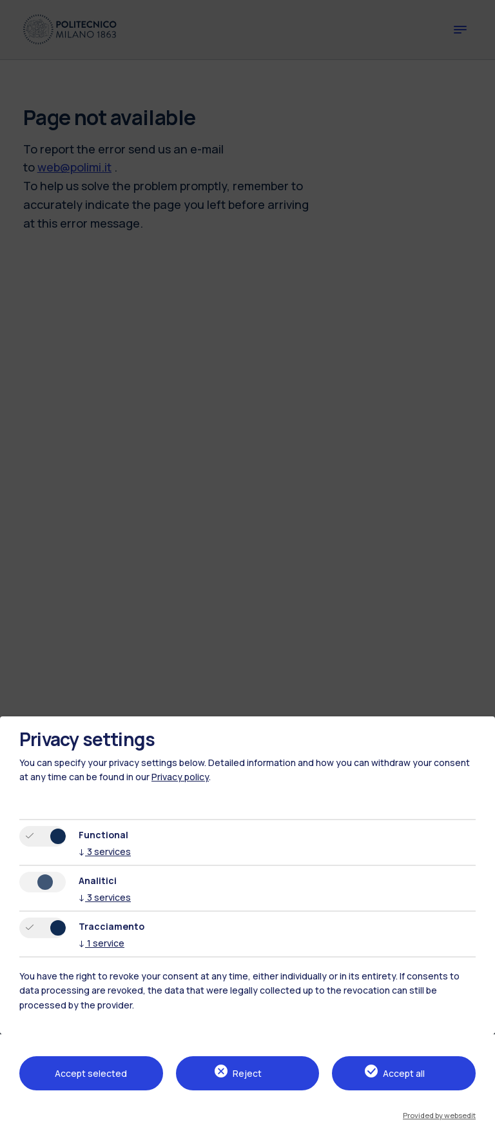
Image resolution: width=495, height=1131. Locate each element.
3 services (105, 851)
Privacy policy (180, 777)
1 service (101, 943)
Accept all (404, 1073)
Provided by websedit (439, 1115)
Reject (247, 1073)
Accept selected (91, 1073)
